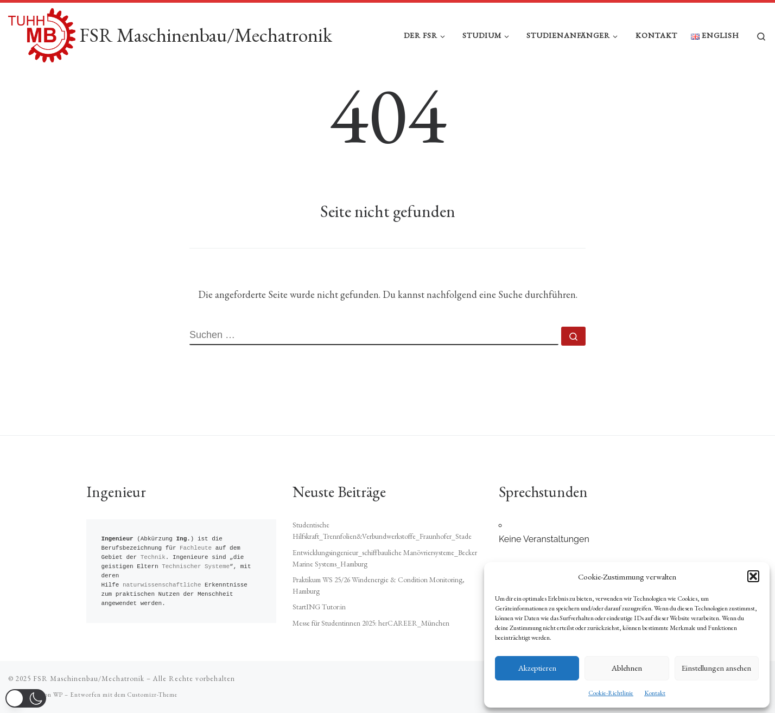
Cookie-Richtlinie (610, 693)
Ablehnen (627, 668)
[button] (753, 576)
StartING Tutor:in (319, 607)
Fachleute (196, 548)
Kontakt (654, 693)
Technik (153, 557)
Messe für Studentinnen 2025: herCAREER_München (371, 623)
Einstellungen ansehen (716, 668)
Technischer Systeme (196, 567)
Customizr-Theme (152, 694)
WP (58, 694)
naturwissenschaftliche (162, 585)
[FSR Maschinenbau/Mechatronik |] (41, 33)
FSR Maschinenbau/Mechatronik (88, 678)
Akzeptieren (537, 668)
